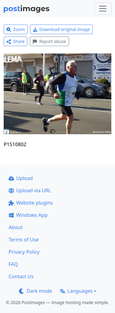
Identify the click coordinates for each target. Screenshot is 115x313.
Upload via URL (30, 190)
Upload (21, 178)
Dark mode (35, 291)
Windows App (28, 215)
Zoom (15, 29)
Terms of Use (24, 239)
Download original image (61, 29)
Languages (76, 291)
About (15, 227)
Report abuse (49, 41)
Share (15, 41)
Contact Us (21, 276)
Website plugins (31, 202)
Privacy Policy (24, 251)
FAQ (13, 264)
